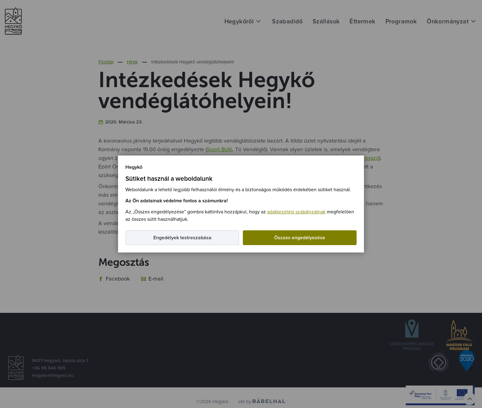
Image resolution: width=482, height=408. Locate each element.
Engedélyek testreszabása (182, 237)
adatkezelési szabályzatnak (296, 211)
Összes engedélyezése (299, 237)
